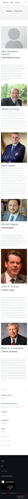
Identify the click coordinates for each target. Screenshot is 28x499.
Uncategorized (4, 423)
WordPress (18, 493)
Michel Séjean (9, 224)
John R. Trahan (10, 286)
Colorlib (8, 493)
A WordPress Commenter (7, 406)
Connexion (3, 432)
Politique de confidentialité (6, 476)
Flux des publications (6, 436)
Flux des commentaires (6, 441)
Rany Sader (8, 165)
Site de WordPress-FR (6, 445)
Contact (2, 460)
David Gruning (10, 109)
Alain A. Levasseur (12, 348)
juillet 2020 (3, 415)
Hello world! (4, 398)
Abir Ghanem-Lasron (10, 53)
